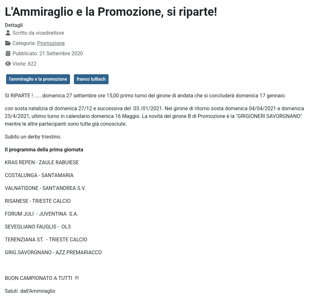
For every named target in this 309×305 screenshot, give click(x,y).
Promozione (51, 43)
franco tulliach (91, 79)
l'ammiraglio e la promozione (38, 79)
